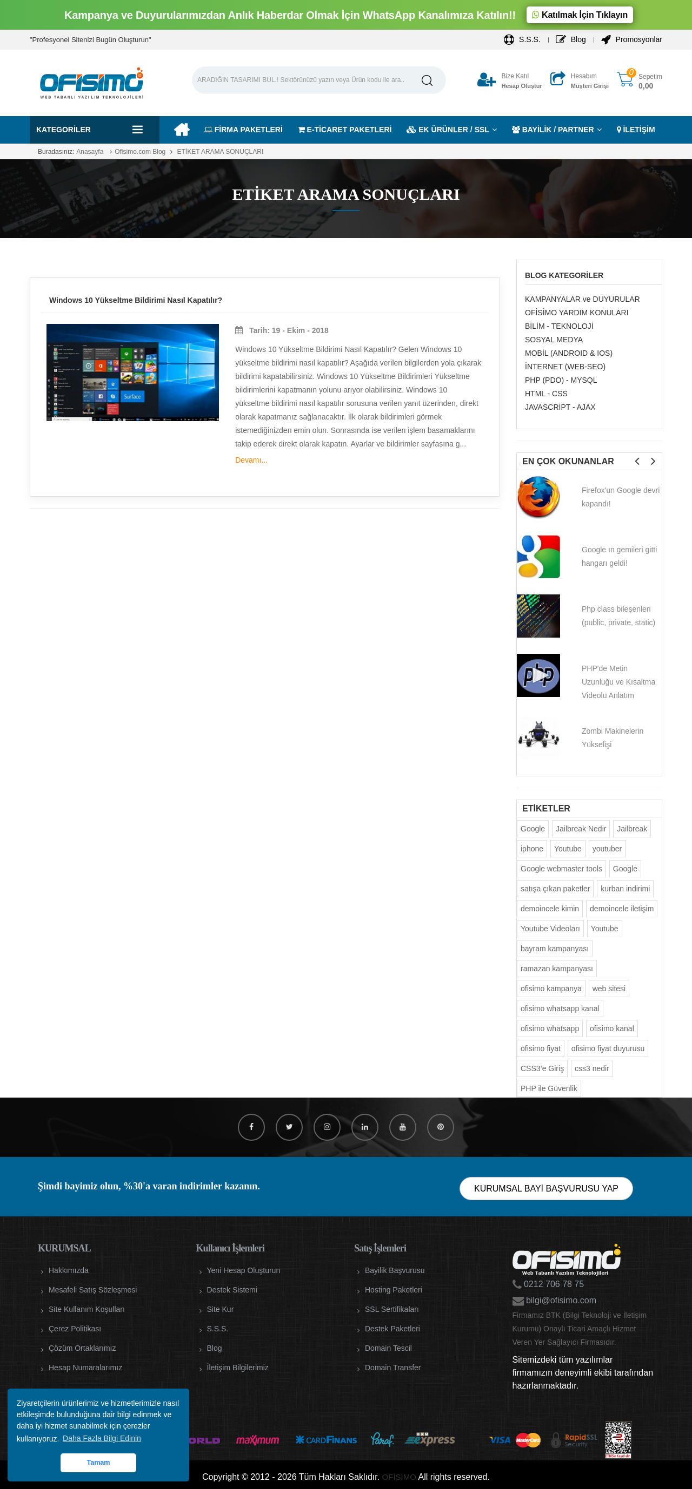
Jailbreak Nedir (581, 828)
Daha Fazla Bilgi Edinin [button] (102, 1438)
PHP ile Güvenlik (549, 1088)
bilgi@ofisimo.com (560, 1300)
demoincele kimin (550, 908)
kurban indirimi (625, 888)
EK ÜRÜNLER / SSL (448, 129)
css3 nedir (592, 1068)
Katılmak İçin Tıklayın (580, 14)
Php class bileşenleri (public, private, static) (618, 616)
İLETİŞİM (636, 129)
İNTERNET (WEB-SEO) (565, 366)
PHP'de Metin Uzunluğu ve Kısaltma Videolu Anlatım (618, 682)
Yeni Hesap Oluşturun (244, 1270)
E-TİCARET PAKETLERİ (345, 129)
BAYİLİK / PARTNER (553, 129)
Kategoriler (63, 129)
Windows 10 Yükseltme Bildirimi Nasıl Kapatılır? (135, 300)
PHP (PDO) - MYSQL (561, 380)
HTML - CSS (546, 393)
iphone (532, 848)
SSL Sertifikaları (392, 1309)
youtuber (607, 848)
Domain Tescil (388, 1348)
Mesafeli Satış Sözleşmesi (93, 1289)
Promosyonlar (631, 39)
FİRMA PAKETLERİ (243, 129)
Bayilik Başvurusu (395, 1270)
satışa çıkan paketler (555, 888)
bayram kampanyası (555, 948)
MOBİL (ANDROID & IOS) (569, 353)
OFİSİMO (399, 1476)
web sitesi (609, 988)
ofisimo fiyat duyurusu (607, 1048)
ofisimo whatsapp (550, 1028)
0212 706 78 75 (553, 1284)
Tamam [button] (98, 1462)
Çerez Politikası (75, 1328)
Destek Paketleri (392, 1328)
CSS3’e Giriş (542, 1068)
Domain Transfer (393, 1367)
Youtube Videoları (550, 928)
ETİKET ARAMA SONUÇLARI (219, 151)
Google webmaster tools (561, 868)
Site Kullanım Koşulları (87, 1309)
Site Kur (220, 1309)
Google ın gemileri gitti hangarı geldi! (619, 556)
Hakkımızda (69, 1270)
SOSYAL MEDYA (554, 339)
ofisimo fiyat (541, 1048)
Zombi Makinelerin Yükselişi (612, 738)
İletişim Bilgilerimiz (238, 1367)
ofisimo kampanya (551, 988)
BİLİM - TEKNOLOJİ (559, 326)
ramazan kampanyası (557, 968)
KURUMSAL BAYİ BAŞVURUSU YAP (546, 1188)
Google (533, 828)
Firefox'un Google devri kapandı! (621, 497)
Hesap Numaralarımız (85, 1367)
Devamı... (251, 460)
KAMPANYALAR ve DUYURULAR (582, 299)
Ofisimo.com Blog (140, 151)
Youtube (568, 848)
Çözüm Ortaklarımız (82, 1348)
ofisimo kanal (612, 1028)
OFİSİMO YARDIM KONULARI (577, 312)
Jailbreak (632, 828)
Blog (571, 39)
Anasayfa (89, 151)
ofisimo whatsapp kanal (560, 1008)
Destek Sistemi (232, 1289)
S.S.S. (522, 39)
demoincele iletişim (622, 908)
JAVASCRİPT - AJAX (560, 407)
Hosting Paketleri (393, 1289)
